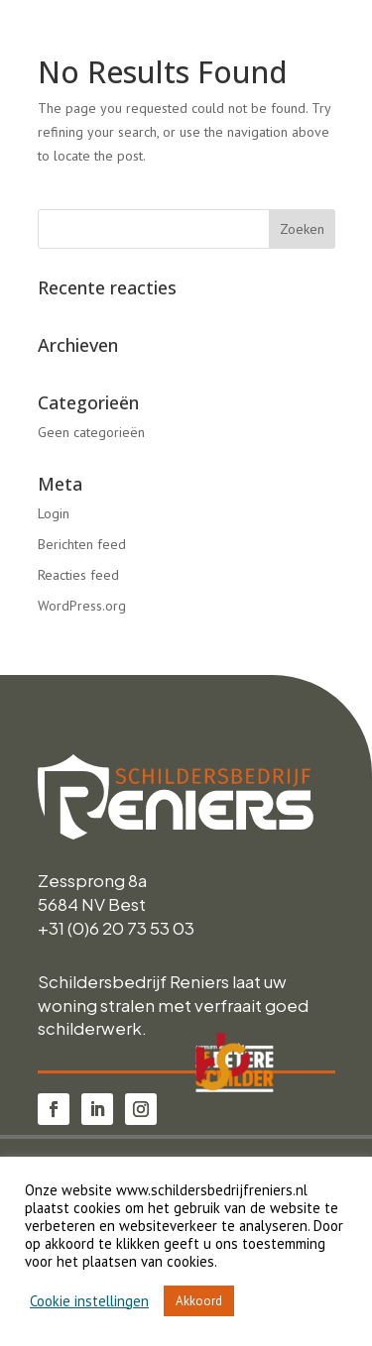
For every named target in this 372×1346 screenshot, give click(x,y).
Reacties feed (78, 575)
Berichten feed (82, 544)
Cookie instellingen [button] (89, 1301)
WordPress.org (82, 606)
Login (53, 513)
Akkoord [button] (199, 1300)
